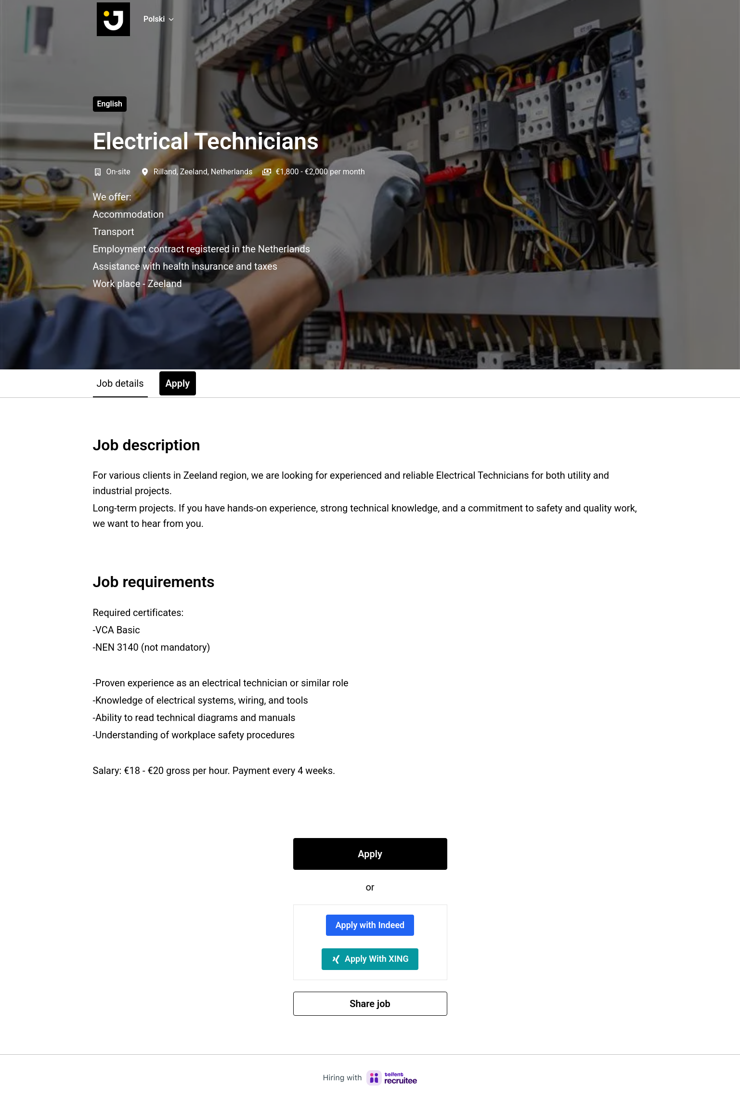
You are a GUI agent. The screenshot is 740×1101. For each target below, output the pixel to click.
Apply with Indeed (370, 925)
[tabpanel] (370, 726)
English (110, 103)
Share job (370, 1003)
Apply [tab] (178, 383)
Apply (370, 854)
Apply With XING (370, 959)
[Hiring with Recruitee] (370, 1078)
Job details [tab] (120, 383)
